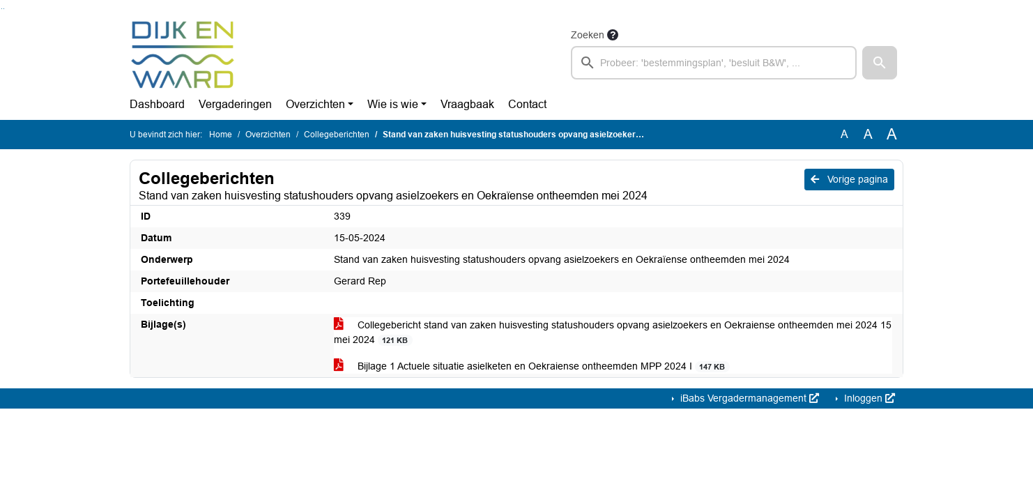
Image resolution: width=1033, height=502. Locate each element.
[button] (879, 62)
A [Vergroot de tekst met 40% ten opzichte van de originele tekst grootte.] (892, 134)
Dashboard (157, 104)
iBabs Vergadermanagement (748, 398)
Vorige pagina (849, 179)
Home (220, 134)
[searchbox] (714, 62)
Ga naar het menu (3, 8)
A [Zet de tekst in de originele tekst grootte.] (844, 134)
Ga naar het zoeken (1, 8)
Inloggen (868, 398)
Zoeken (587, 34)
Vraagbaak (467, 104)
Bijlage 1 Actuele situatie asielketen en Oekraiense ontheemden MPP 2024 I (532, 366)
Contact (527, 104)
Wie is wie (392, 104)
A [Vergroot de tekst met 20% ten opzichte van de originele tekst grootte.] (868, 134)
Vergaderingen (235, 104)
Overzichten (315, 104)
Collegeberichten (336, 134)
